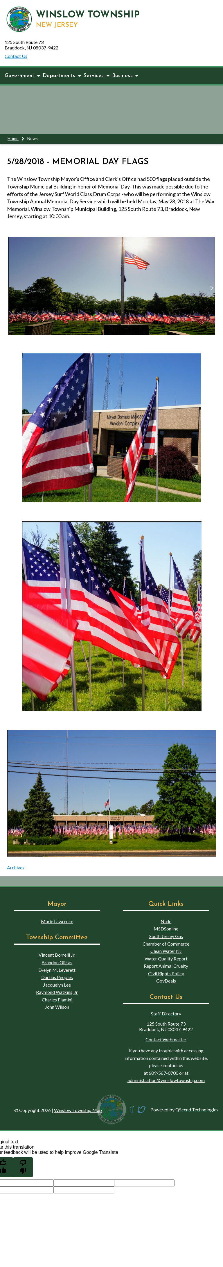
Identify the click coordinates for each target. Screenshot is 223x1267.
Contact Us (16, 56)
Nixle (166, 921)
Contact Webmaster (165, 1039)
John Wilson (57, 1007)
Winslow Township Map (78, 1110)
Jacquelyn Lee (57, 984)
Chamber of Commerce (166, 943)
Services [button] (97, 75)
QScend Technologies (196, 1109)
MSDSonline (166, 928)
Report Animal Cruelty (166, 966)
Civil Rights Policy (166, 973)
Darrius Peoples (57, 977)
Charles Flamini (57, 999)
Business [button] (125, 75)
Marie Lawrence (57, 921)
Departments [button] (62, 75)
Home (13, 138)
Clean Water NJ (166, 951)
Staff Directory (166, 1013)
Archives (15, 867)
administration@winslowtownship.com (166, 1080)
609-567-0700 (163, 1073)
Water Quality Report (166, 958)
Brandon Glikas (57, 962)
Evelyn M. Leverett (56, 970)
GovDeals (166, 980)
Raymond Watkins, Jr (57, 992)
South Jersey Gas (166, 936)
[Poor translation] (23, 1167)
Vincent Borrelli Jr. (57, 955)
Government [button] (22, 75)
